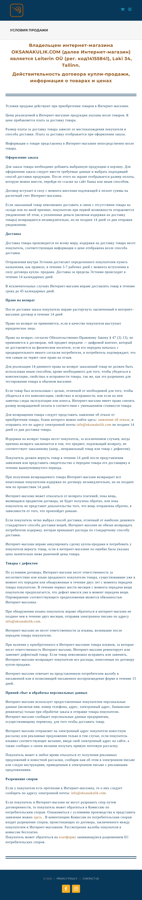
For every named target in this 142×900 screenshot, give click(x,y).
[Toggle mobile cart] (122, 9)
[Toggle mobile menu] (130, 9)
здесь (38, 817)
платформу (67, 837)
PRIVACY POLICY (67, 878)
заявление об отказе (113, 420)
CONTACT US (91, 878)
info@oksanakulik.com (94, 424)
